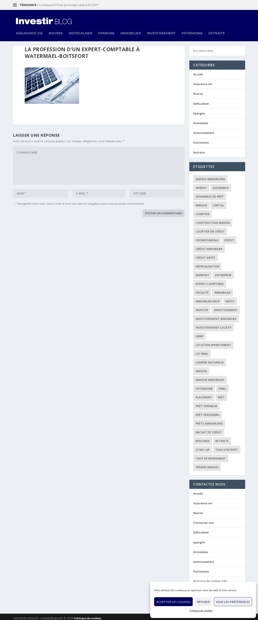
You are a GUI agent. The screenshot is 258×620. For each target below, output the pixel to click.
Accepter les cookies (173, 602)
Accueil (198, 71)
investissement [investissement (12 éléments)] (226, 307)
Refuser (203, 602)
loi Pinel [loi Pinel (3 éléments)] (202, 351)
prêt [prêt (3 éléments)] (221, 394)
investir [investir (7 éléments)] (202, 307)
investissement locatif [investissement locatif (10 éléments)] (213, 325)
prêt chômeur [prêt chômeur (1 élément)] (206, 403)
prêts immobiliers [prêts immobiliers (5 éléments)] (209, 421)
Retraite (217, 27)
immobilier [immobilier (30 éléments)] (222, 290)
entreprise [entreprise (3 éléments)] (223, 272)
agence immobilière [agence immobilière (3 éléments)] (210, 176)
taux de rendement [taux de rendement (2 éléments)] (211, 456)
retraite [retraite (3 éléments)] (222, 438)
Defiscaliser (80, 27)
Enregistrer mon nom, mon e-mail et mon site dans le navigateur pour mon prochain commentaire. (81, 201)
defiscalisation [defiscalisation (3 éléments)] (207, 263)
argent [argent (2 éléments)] (201, 185)
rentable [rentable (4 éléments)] (203, 438)
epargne (199, 539)
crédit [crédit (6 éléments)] (229, 237)
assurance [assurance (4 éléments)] (221, 185)
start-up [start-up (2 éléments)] (203, 447)
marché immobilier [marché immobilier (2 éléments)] (210, 377)
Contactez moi (203, 520)
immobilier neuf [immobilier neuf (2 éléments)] (208, 298)
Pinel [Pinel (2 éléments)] (222, 386)
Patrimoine (192, 27)
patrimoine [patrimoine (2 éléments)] (204, 386)
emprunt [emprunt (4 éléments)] (202, 272)
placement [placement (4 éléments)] (204, 394)
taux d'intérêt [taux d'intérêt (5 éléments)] (226, 447)
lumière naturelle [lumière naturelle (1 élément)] (210, 359)
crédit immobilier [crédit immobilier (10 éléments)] (209, 246)
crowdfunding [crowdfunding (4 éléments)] (207, 237)
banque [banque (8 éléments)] (201, 202)
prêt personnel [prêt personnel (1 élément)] (207, 412)
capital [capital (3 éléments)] (218, 202)
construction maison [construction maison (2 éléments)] (213, 220)
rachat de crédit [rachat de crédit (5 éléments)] (209, 429)
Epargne (106, 27)
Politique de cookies (201, 610)
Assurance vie (29, 27)
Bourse (56, 27)
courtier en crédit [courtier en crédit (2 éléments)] (210, 229)
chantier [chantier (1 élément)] (203, 211)
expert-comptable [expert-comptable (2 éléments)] (210, 281)
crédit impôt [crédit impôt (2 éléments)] (205, 255)
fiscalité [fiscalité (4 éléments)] (202, 290)
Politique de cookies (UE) (210, 578)
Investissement (161, 27)
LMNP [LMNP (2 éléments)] (199, 333)
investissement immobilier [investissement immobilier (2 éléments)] (216, 316)
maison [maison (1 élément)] (201, 368)
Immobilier (130, 27)
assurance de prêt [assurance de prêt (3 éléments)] (210, 194)
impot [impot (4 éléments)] (230, 298)
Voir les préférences (233, 602)
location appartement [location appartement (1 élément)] (213, 342)
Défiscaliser (201, 530)
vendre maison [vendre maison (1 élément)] (207, 464)
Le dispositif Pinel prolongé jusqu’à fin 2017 (68, 5)
